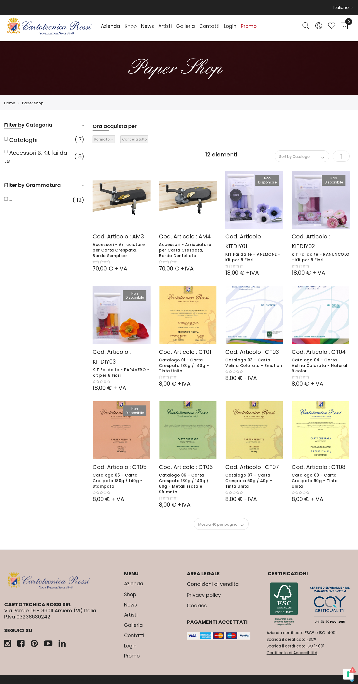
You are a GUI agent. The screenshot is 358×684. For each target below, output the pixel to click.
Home (9, 103)
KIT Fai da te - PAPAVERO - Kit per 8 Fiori (121, 372)
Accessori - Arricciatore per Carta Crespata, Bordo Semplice (119, 250)
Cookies (197, 605)
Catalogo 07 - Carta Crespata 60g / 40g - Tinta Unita (248, 480)
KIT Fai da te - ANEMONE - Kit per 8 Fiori (252, 257)
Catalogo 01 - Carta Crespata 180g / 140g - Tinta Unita (184, 365)
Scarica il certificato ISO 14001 (295, 646)
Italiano (342, 7)
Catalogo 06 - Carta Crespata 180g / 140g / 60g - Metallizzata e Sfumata (184, 483)
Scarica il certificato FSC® (291, 639)
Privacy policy (204, 594)
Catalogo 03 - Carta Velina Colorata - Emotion (253, 362)
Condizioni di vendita (213, 584)
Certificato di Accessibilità (292, 653)
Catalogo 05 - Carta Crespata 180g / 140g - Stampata (117, 480)
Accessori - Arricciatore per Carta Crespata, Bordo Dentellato (185, 250)
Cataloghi (23, 140)
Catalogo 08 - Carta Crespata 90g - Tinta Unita (315, 480)
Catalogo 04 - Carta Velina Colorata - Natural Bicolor (319, 365)
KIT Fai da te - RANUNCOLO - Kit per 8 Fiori (321, 257)
